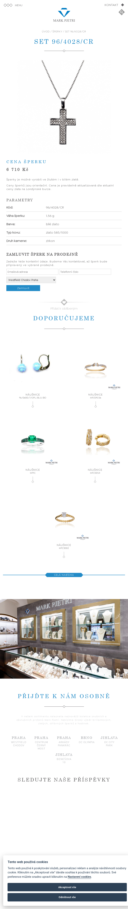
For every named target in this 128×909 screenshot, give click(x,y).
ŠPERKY (57, 31)
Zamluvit (23, 288)
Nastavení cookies (79, 877)
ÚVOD (46, 31)
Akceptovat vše (67, 887)
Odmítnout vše (67, 897)
